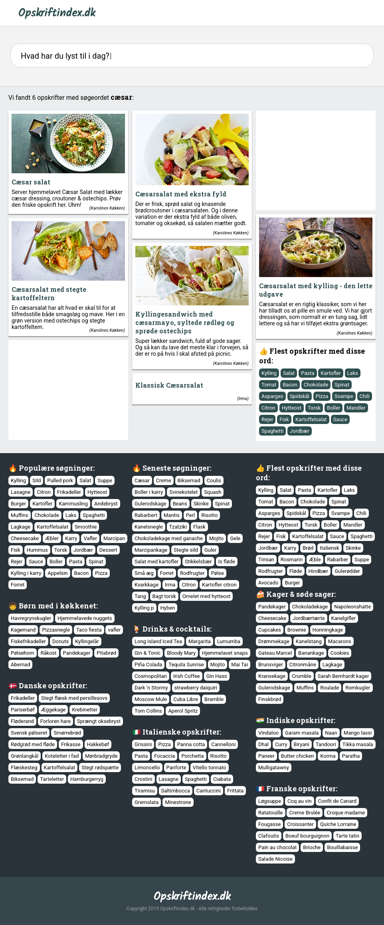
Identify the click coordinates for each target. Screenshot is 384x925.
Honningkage (328, 630)
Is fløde (226, 562)
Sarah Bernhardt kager (343, 676)
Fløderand (22, 721)
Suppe (104, 480)
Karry (71, 538)
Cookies (340, 653)
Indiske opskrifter (300, 720)
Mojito (216, 538)
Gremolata (146, 802)
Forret (17, 585)
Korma (327, 756)
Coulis (214, 480)
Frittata (235, 791)
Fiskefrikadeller (28, 641)
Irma (243, 398)
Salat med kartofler (156, 562)
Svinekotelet (183, 492)
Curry (281, 744)
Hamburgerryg (86, 779)
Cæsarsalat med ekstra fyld (180, 194)
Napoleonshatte (352, 607)
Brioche (312, 847)
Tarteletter (52, 779)
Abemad (20, 665)
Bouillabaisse (342, 847)
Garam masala (302, 733)
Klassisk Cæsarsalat (169, 385)
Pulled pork (60, 480)
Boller (333, 408)
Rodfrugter (192, 573)
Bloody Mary (181, 653)
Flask (199, 527)
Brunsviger (270, 665)
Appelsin (57, 573)
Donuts (60, 641)
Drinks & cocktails (176, 629)
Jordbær (299, 431)
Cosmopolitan (151, 676)
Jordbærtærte (309, 618)
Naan (331, 733)
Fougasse (269, 824)
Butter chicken (297, 756)
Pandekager (272, 607)
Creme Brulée (304, 813)
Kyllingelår (87, 641)
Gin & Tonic (147, 653)
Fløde (295, 571)
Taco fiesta (89, 630)
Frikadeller (69, 492)
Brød (308, 548)
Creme (163, 480)
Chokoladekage (310, 607)
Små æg (144, 573)
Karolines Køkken (107, 208)
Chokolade (316, 385)
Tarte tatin (347, 836)
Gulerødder (347, 571)
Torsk (314, 408)
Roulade (329, 688)
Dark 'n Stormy (151, 688)
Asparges (272, 396)
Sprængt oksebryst (99, 721)
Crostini (143, 779)
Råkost (48, 653)
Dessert (108, 550)
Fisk (284, 419)
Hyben (167, 608)
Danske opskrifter (52, 685)
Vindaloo (268, 733)
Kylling (269, 373)
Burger (18, 504)
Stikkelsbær (198, 562)
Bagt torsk (164, 596)
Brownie (296, 630)
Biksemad (189, 480)
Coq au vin (299, 801)
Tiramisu (145, 791)
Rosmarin (292, 560)
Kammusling (73, 504)
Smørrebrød (67, 733)
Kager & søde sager (300, 594)
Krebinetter (84, 710)
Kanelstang (309, 641)
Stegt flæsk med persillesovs (74, 698)
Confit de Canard (337, 801)
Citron (268, 408)
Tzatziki (178, 527)
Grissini (143, 744)
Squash (212, 492)
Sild (36, 480)
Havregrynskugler (31, 618)
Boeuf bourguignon (307, 836)
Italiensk (329, 548)
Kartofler (330, 373)
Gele (235, 538)
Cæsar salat (31, 182)
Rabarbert (146, 515)
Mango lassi (358, 733)
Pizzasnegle (55, 630)
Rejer (267, 419)
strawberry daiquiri (195, 688)
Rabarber (337, 560)
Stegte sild (186, 550)
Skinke (201, 504)
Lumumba (228, 641)
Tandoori (326, 744)
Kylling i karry (26, 573)
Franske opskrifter (301, 788)
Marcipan (114, 538)
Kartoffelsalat (311, 419)
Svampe (344, 396)
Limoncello (147, 768)
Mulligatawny (273, 768)
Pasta (307, 373)
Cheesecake (25, 538)
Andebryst (106, 504)
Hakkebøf (98, 744)
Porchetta (192, 756)
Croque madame (346, 813)
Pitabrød (106, 653)
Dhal (263, 744)
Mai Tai (239, 665)
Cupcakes (269, 630)
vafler (114, 630)
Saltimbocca (175, 791)
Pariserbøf (23, 710)
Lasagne (20, 492)
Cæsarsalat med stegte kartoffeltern (49, 293)
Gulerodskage (150, 504)
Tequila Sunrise (186, 665)
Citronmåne (302, 665)
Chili (365, 396)
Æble (315, 560)
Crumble (301, 676)
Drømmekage (273, 641)
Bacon (290, 385)
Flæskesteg (24, 768)
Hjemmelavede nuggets (84, 618)
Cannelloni (223, 744)
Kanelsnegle (149, 527)
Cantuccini (208, 791)
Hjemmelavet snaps (225, 653)
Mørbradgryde (101, 756)
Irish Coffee (186, 676)
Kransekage (271, 676)
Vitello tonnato (209, 768)
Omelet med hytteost (206, 596)
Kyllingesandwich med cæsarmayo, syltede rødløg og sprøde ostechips (184, 322)
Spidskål (299, 396)
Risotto (209, 515)
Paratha (351, 756)
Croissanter (300, 824)
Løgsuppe (269, 801)
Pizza (322, 396)
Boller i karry (149, 492)
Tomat (268, 385)
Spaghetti (272, 431)
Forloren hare (55, 721)
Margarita (199, 641)
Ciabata (222, 779)
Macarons (339, 641)
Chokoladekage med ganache (169, 538)
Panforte (176, 768)
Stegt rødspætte (100, 768)
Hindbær (319, 571)
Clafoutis (268, 836)
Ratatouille (270, 813)
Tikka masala (357, 744)
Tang (140, 596)
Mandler (355, 408)
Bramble (214, 699)
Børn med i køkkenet (57, 605)
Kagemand (23, 630)
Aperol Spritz (183, 711)
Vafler (90, 538)
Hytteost (291, 408)
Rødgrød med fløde (33, 744)
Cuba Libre (185, 699)
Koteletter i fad (62, 756)
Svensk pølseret (29, 733)
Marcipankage (151, 550)
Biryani (301, 744)
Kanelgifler (343, 618)
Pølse (217, 573)
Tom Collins (148, 711)
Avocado (268, 583)
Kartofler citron (219, 585)
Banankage (311, 653)
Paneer (266, 756)
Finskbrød (269, 699)
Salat (289, 373)
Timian (266, 560)
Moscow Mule (151, 699)
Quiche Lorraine (338, 824)
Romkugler (357, 688)
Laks (352, 373)
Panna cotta (191, 744)
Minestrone (178, 802)
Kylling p (144, 608)
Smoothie (86, 527)
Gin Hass (216, 676)
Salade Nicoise (275, 859)
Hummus (37, 550)
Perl (190, 515)
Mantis (172, 515)
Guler (210, 550)
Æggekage (53, 710)
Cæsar (142, 480)
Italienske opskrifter (181, 732)
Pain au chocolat (277, 847)
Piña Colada (148, 665)
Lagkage (20, 527)
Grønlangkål (24, 756)
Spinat (342, 385)
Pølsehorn (22, 653)
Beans (180, 504)
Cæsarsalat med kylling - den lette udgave (315, 289)
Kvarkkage (146, 585)
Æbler (52, 538)
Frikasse (71, 744)
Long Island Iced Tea (158, 641)
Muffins (19, 515)
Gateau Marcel (275, 653)
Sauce (340, 419)
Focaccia (164, 756)
